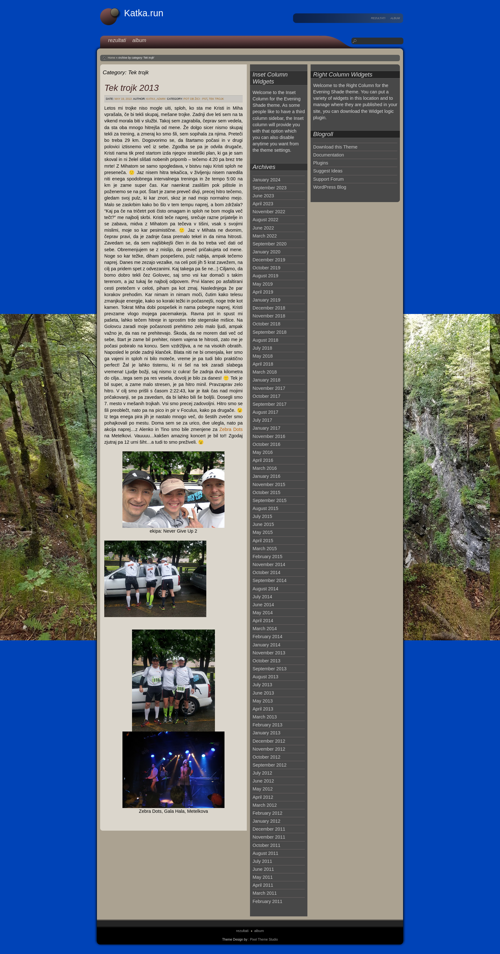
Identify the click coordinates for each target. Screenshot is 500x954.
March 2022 (265, 235)
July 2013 (262, 684)
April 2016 (263, 460)
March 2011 (265, 893)
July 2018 (262, 348)
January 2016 (266, 476)
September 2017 (269, 404)
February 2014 (268, 636)
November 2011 (269, 837)
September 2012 (269, 765)
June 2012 (263, 780)
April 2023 (263, 203)
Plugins (320, 162)
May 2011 (263, 877)
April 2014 (263, 620)
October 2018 (266, 323)
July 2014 (262, 596)
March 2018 (265, 372)
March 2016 (265, 468)
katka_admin (155, 98)
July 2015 (262, 516)
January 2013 (266, 732)
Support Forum (328, 179)
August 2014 (265, 588)
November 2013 (269, 652)
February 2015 (268, 556)
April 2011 (263, 885)
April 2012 (263, 797)
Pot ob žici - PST (196, 98)
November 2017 (269, 388)
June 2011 (263, 869)
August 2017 (265, 412)
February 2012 (268, 813)
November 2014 (269, 564)
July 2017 (262, 420)
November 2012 (269, 749)
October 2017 (266, 396)
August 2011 (265, 853)
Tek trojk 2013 (131, 88)
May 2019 (263, 284)
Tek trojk (216, 98)
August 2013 (265, 676)
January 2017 (266, 428)
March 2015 (265, 548)
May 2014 (263, 612)
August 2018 (265, 340)
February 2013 (268, 724)
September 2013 (269, 668)
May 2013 (263, 700)
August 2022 (265, 219)
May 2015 (263, 532)
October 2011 (266, 845)
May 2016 (263, 452)
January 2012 (266, 821)
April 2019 (263, 292)
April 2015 (263, 540)
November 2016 (269, 436)
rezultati (378, 18)
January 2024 (266, 179)
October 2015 (266, 492)
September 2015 (269, 500)
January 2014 (266, 644)
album (395, 18)
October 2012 (266, 757)
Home (111, 57)
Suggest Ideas (327, 170)
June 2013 (263, 692)
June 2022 (263, 227)
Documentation (328, 154)
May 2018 (263, 356)
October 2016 (266, 444)
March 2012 (265, 805)
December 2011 (269, 829)
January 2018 (266, 379)
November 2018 (269, 315)
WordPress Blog (329, 187)
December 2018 (269, 307)
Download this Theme (335, 146)
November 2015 (269, 484)
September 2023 (269, 187)
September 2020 (269, 243)
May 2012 (263, 788)
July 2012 (262, 773)
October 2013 (266, 660)
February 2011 (268, 901)
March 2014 (265, 628)
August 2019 (265, 275)
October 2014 (266, 572)
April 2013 (263, 708)
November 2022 (269, 211)
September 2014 (269, 580)
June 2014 (263, 604)
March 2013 (265, 716)
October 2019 (266, 267)
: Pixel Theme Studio (263, 939)
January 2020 (266, 251)
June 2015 (263, 524)
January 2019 (266, 299)
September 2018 (269, 332)
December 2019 (269, 259)
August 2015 (265, 508)
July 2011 (262, 861)
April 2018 (263, 364)
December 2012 (269, 741)
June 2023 (263, 195)
